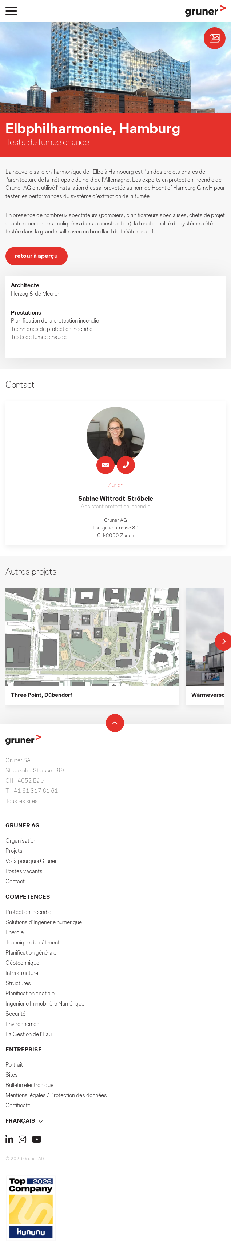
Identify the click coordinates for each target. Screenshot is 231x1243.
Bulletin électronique (29, 1086)
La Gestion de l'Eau (28, 1035)
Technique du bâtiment (32, 944)
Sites (11, 1076)
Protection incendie (28, 913)
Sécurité (15, 1015)
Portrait (14, 1066)
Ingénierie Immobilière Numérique (44, 1005)
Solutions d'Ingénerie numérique (43, 923)
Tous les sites (21, 802)
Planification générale (30, 954)
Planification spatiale (30, 995)
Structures (18, 984)
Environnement (23, 1025)
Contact (15, 883)
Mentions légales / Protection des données (56, 1096)
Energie (14, 933)
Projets (14, 852)
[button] (115, 1122)
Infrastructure (21, 974)
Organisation (20, 842)
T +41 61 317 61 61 (31, 792)
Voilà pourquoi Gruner (31, 862)
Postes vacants (24, 872)
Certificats (18, 1107)
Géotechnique (22, 964)
